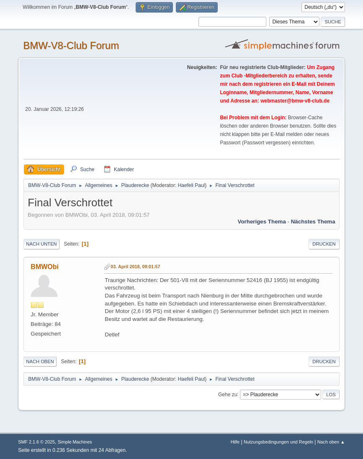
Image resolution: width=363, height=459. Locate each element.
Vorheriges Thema (262, 221)
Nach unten (41, 243)
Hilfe (235, 441)
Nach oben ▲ (331, 441)
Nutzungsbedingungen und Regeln (278, 441)
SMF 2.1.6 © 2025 (36, 441)
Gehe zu (227, 394)
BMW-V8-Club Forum (71, 45)
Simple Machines (75, 441)
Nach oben (40, 361)
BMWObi (45, 266)
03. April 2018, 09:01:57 (135, 266)
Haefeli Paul (191, 185)
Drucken (323, 243)
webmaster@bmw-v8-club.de (295, 101)
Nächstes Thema (313, 221)
